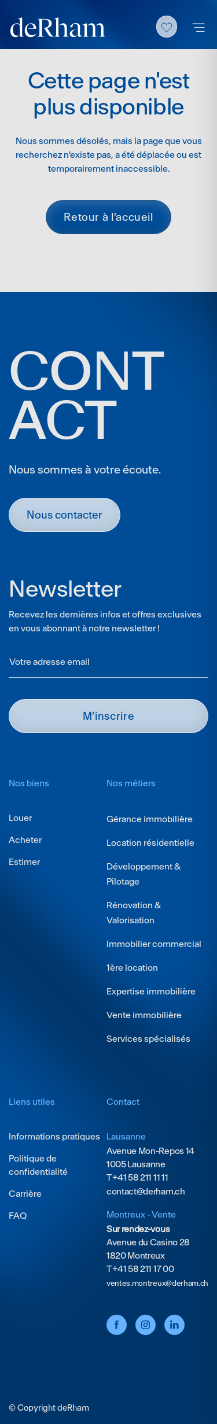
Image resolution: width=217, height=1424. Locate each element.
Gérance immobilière (149, 818)
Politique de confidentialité (38, 1165)
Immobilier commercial (153, 943)
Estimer (24, 861)
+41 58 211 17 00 (142, 1268)
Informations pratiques (54, 1136)
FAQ (18, 1215)
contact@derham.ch (145, 1191)
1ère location (132, 967)
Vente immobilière (144, 1014)
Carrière (25, 1193)
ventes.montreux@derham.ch (157, 1283)
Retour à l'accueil (108, 217)
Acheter (25, 839)
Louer (20, 817)
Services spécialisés (148, 1038)
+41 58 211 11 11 (139, 1177)
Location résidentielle (150, 842)
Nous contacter (64, 514)
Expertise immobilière (151, 991)
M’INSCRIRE (108, 716)
